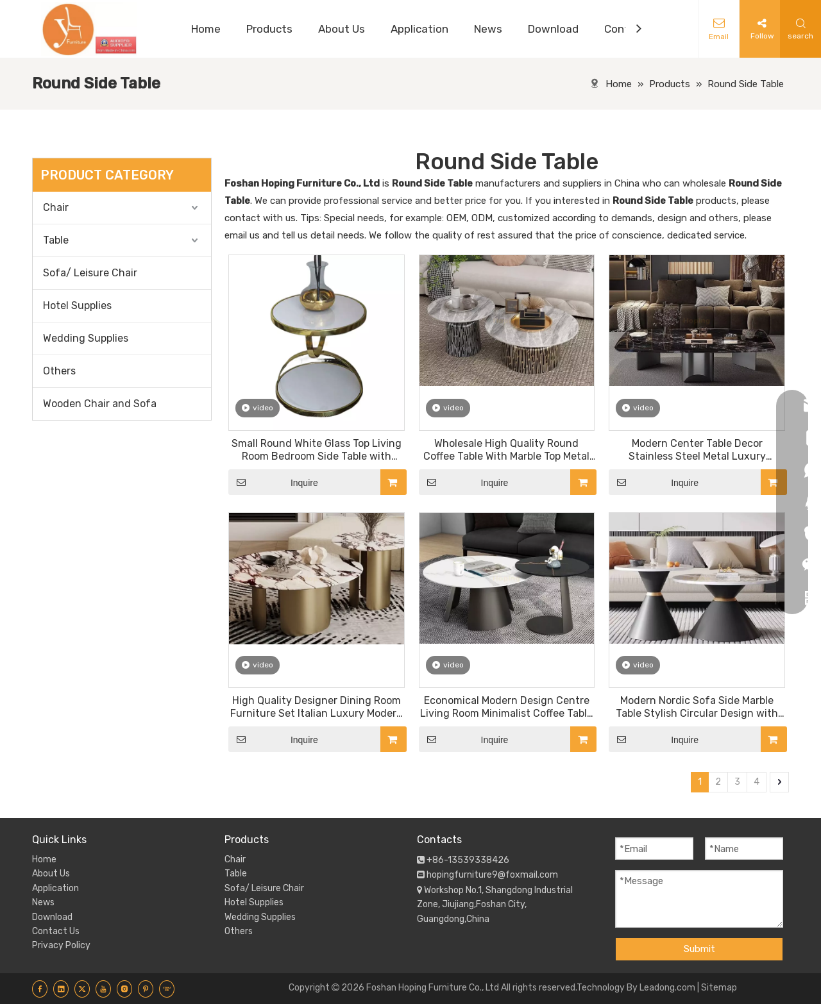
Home (44, 859)
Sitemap (719, 987)
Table (56, 240)
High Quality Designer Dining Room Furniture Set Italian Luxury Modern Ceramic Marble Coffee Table (316, 707)
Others (59, 371)
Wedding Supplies (85, 338)
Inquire (273, 482)
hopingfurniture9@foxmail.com (492, 874)
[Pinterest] (145, 989)
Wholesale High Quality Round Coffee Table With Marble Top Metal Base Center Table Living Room (506, 450)
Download (52, 917)
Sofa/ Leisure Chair (90, 273)
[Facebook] (39, 989)
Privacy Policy (61, 945)
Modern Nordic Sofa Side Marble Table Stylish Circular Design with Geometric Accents (697, 707)
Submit (699, 949)
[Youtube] (103, 989)
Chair (56, 207)
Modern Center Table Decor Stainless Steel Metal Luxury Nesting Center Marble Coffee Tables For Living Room (696, 450)
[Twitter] (82, 989)
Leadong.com (667, 987)
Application (55, 888)
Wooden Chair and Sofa (100, 403)
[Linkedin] (61, 989)
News (43, 902)
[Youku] (166, 989)
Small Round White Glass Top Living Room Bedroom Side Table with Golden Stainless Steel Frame (317, 450)
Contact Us (56, 931)
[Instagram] (124, 989)
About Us (51, 873)
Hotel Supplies (77, 305)
